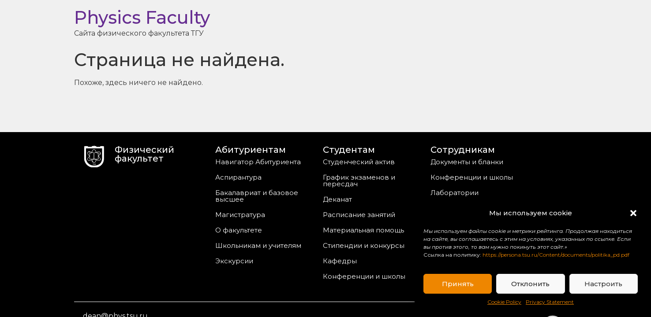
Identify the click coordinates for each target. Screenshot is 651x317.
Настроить (603, 284)
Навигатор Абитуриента (258, 162)
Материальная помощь (363, 230)
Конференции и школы (364, 276)
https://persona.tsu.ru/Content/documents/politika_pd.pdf (556, 254)
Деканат (337, 199)
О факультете (238, 230)
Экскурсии (234, 261)
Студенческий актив (359, 162)
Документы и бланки (466, 162)
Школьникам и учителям (258, 245)
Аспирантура (238, 177)
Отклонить (530, 284)
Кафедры (340, 261)
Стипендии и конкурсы (363, 245)
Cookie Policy (504, 302)
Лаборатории (454, 192)
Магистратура (240, 214)
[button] (633, 213)
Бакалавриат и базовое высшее (256, 195)
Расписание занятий (359, 214)
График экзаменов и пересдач (359, 180)
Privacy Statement (550, 302)
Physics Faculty (142, 17)
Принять (458, 284)
